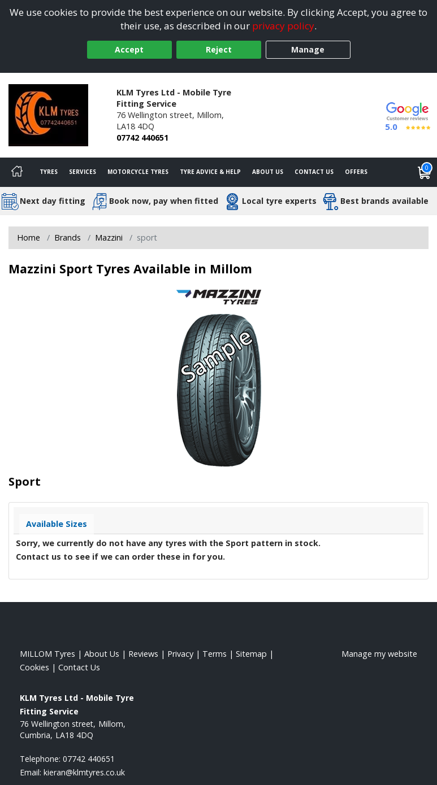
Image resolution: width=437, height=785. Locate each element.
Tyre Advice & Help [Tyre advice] (210, 172)
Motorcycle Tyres (137, 172)
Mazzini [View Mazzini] (109, 237)
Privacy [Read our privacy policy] (180, 653)
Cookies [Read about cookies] (34, 667)
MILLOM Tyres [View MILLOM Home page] (47, 653)
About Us (267, 172)
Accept (129, 49)
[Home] (17, 172)
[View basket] (424, 172)
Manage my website (379, 653)
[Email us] (84, 772)
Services (82, 172)
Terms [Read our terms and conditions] (214, 653)
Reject (219, 49)
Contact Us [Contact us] (314, 172)
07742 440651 (142, 137)
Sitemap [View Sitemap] (251, 653)
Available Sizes (56, 523)
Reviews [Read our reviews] (143, 653)
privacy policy (283, 25)
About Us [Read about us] (101, 653)
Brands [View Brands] (67, 237)
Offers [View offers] (356, 172)
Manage (307, 49)
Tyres (49, 172)
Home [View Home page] (28, 237)
